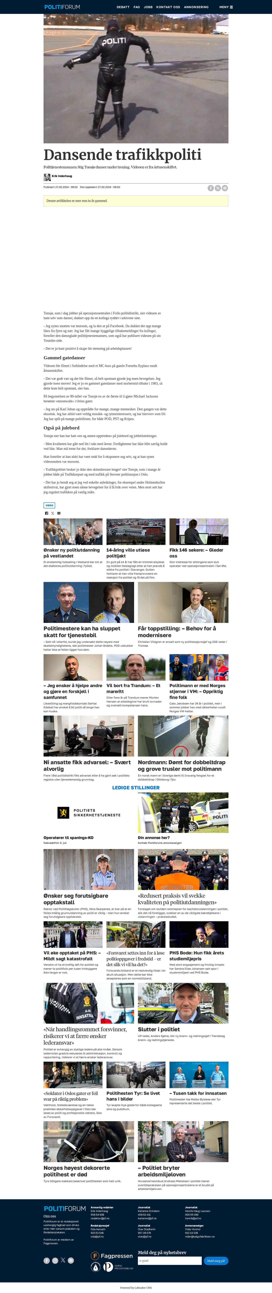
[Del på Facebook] (210, 187)
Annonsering (196, 7)
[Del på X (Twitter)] (217, 187)
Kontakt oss (168, 7)
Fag (137, 7)
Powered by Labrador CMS (136, 1287)
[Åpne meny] (226, 7)
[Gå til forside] (78, 7)
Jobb (148, 7)
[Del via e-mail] (224, 187)
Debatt (123, 7)
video (49, 505)
